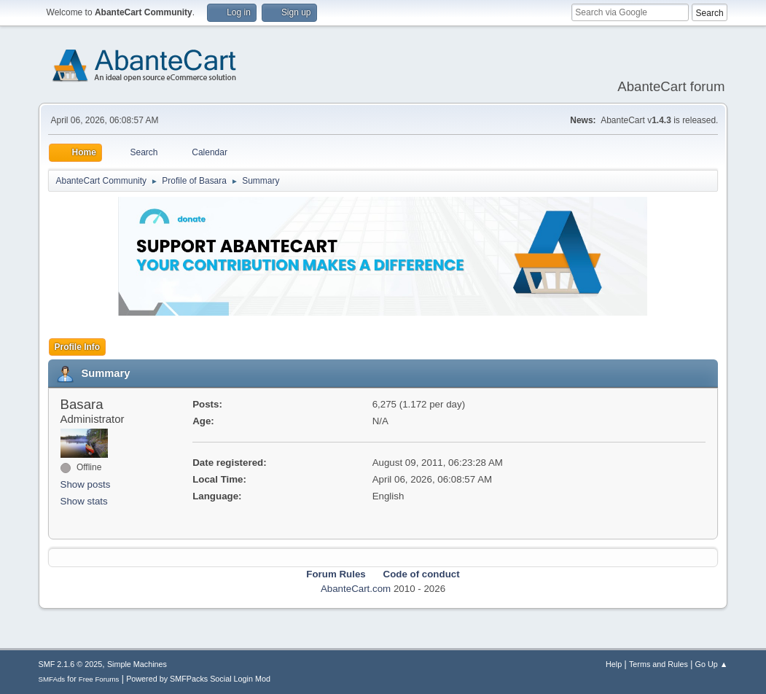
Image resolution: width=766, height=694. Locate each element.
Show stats (84, 501)
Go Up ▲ (711, 664)
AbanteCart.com (356, 588)
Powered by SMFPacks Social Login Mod (198, 678)
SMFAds (52, 679)
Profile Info (78, 347)
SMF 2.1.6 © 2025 (71, 664)
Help (614, 664)
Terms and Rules (658, 664)
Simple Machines (137, 664)
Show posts (85, 484)
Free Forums (99, 679)
